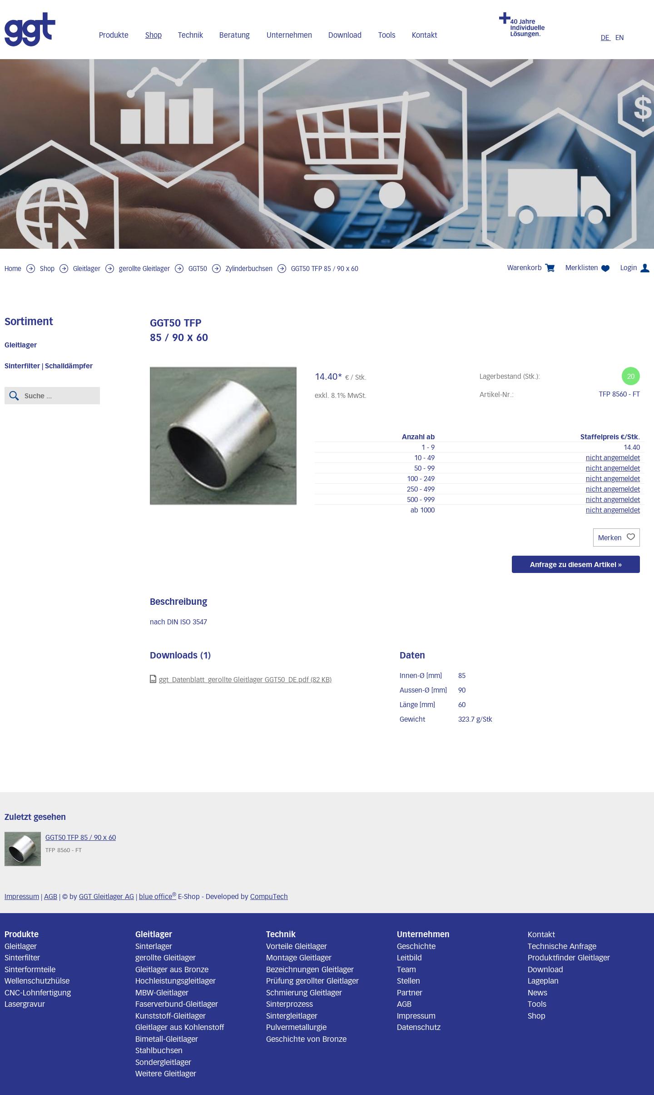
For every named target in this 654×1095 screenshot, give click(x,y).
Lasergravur (25, 1003)
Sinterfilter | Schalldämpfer (49, 366)
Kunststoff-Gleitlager (170, 1015)
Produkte (114, 34)
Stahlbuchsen (159, 1050)
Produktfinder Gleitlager (569, 957)
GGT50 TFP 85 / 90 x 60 (324, 268)
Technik (190, 34)
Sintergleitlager (291, 1015)
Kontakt (424, 34)
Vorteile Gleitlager (296, 945)
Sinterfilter (22, 957)
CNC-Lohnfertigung (38, 992)
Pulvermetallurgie (296, 1026)
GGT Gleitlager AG (106, 896)
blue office (157, 896)
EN (619, 37)
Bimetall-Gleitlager (166, 1038)
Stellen (408, 980)
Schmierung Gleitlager (304, 992)
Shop (153, 34)
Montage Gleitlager (299, 957)
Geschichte (416, 945)
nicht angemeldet (613, 457)
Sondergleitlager (163, 1061)
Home (13, 268)
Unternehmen (289, 34)
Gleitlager (86, 268)
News (537, 992)
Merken (616, 537)
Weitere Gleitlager (165, 1073)
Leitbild (409, 957)
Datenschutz (419, 1026)
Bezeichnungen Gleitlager (310, 969)
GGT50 (197, 268)
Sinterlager (153, 945)
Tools (387, 34)
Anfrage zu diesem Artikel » (576, 564)
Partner (409, 992)
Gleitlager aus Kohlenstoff (179, 1026)
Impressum (22, 896)
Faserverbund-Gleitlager (176, 1003)
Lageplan (543, 980)
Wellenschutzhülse (37, 980)
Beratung (234, 34)
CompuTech (269, 896)
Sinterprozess (289, 1003)
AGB (50, 896)
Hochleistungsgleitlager (175, 980)
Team (406, 969)
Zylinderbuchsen (249, 268)
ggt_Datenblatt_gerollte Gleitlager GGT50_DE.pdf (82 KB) (241, 679)
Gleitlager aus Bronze (171, 969)
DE (606, 37)
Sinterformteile (30, 969)
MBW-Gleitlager (161, 992)
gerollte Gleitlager (144, 268)
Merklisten (587, 267)
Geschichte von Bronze (306, 1038)
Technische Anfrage (562, 945)
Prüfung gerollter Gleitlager (312, 980)
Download (345, 34)
